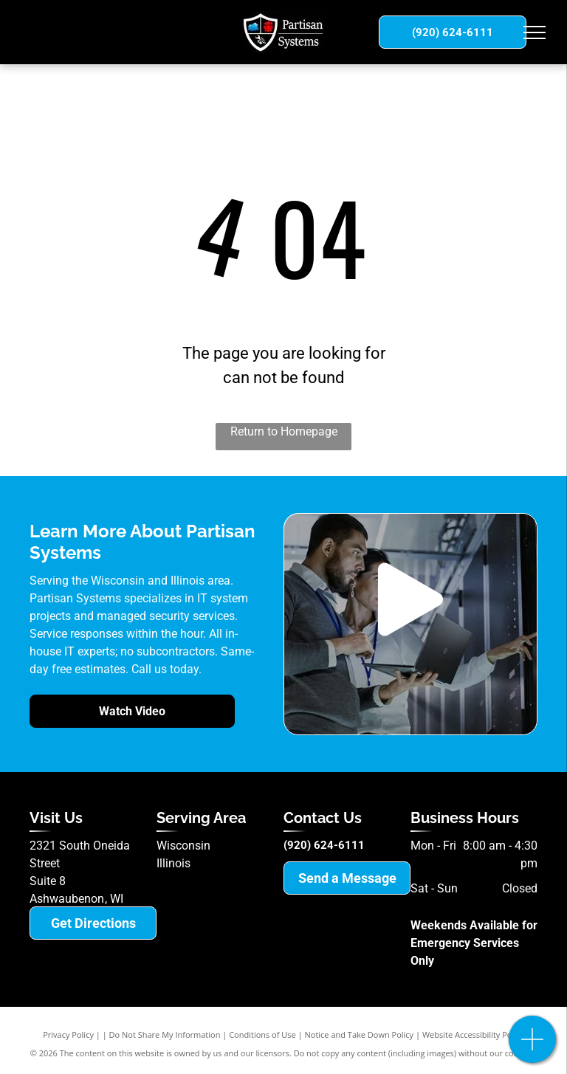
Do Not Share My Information (165, 1034)
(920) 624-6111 (324, 845)
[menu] (534, 32)
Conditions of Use (262, 1034)
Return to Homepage (283, 431)
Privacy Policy (68, 1034)
